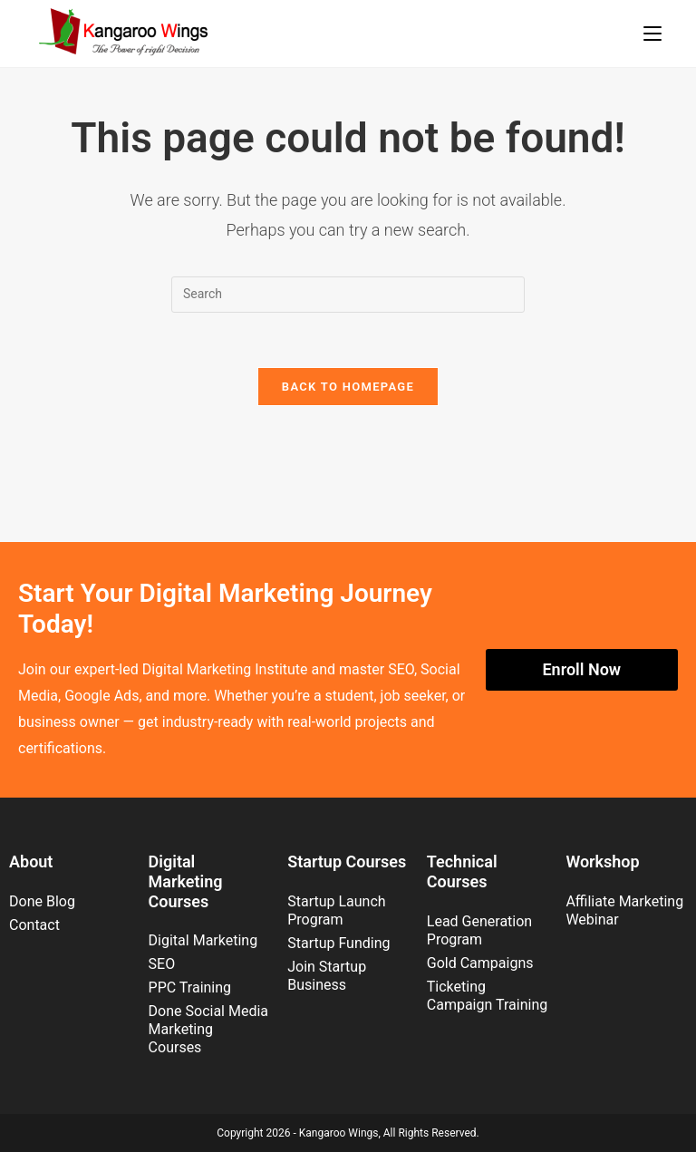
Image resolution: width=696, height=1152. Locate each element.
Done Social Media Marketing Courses (208, 1029)
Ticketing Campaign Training (487, 995)
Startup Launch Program (336, 910)
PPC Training (190, 987)
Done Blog (42, 901)
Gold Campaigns (480, 963)
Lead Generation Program (479, 930)
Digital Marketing (203, 940)
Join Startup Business (326, 975)
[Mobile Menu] (652, 33)
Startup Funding (338, 943)
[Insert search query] (348, 294)
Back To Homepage (348, 386)
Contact (34, 925)
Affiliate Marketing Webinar (624, 910)
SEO (162, 964)
